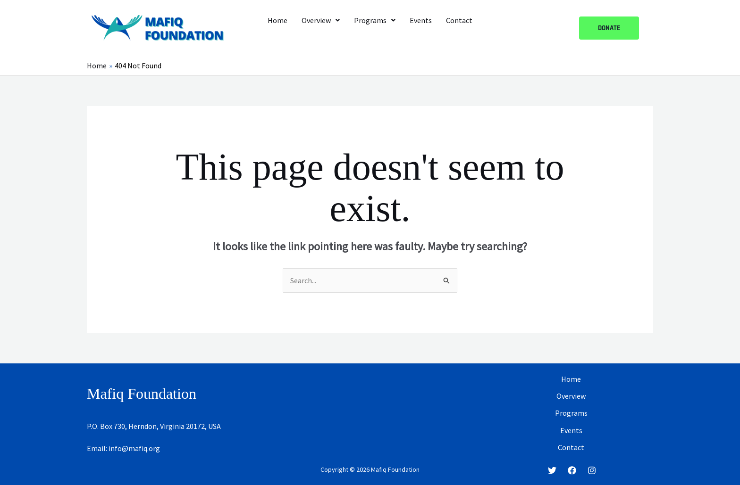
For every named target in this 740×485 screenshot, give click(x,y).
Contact (459, 20)
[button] (320, 20)
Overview (321, 20)
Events (421, 20)
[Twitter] (552, 470)
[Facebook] (572, 470)
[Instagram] (592, 470)
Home (277, 20)
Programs (374, 20)
